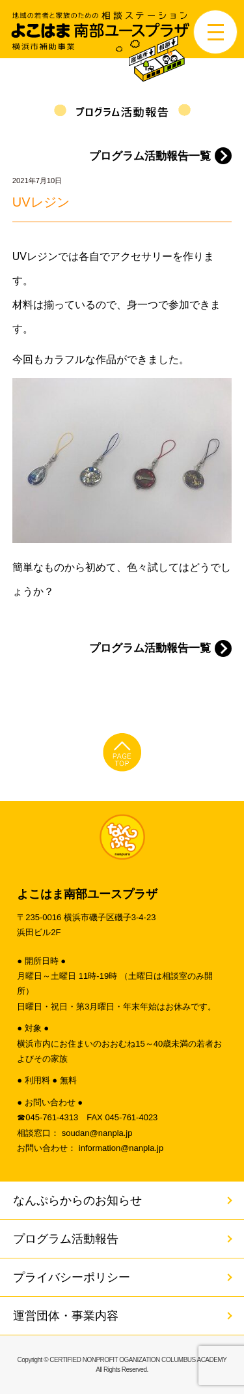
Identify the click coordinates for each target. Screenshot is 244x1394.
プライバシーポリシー (71, 1277)
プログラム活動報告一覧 (150, 156)
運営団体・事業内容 (65, 1316)
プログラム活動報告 (65, 1239)
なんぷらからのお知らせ (77, 1200)
